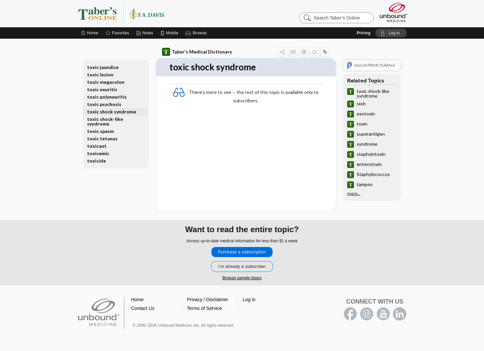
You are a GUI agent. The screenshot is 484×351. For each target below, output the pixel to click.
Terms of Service (204, 308)
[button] (196, 33)
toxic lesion (100, 74)
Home (137, 299)
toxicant (97, 146)
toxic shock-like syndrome (105, 121)
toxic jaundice (103, 67)
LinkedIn (399, 314)
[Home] (89, 33)
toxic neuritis (102, 89)
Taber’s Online (161, 13)
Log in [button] (249, 299)
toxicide (96, 161)
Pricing (363, 33)
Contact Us (142, 308)
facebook (350, 314)
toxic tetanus (102, 138)
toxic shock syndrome (111, 111)
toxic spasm (100, 131)
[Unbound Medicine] (393, 12)
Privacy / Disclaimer (207, 299)
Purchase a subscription (242, 252)
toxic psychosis (104, 104)
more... (353, 193)
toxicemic (98, 153)
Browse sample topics (242, 278)
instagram (366, 314)
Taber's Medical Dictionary (197, 52)
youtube (383, 314)
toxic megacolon (105, 82)
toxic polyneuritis (107, 97)
